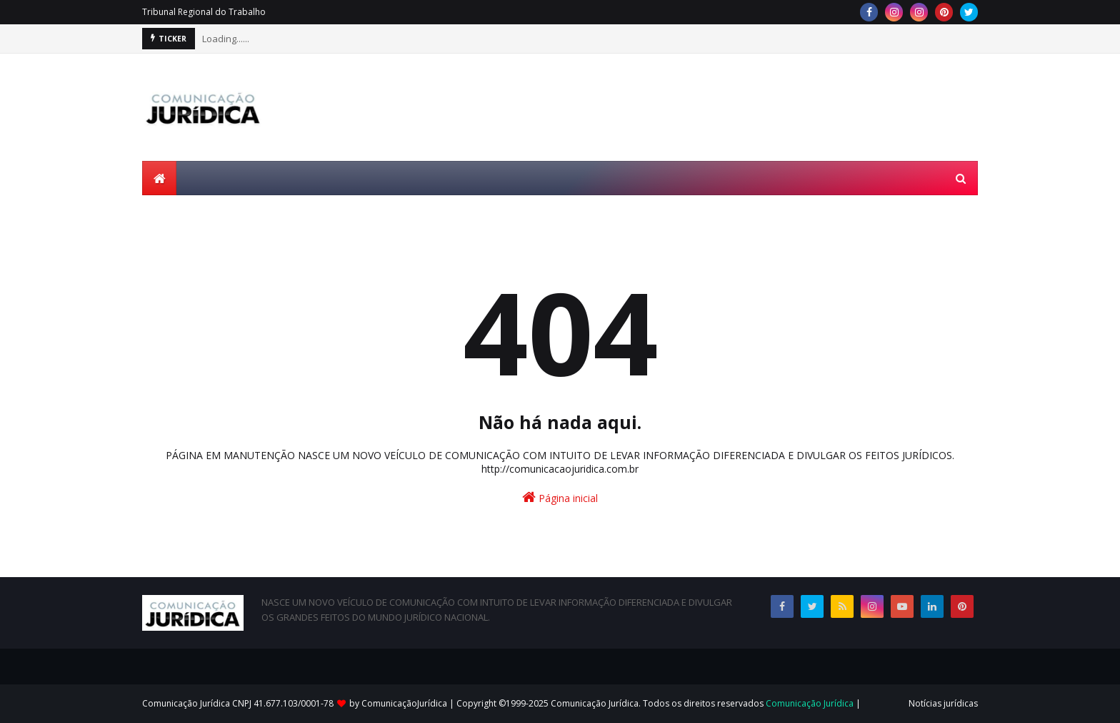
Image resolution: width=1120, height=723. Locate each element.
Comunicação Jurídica (810, 703)
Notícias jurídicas (943, 703)
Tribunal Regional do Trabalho (204, 12)
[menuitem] (159, 178)
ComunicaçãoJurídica (404, 703)
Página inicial (560, 497)
